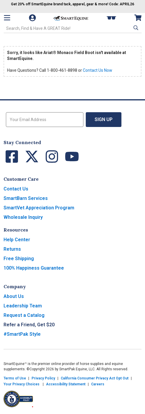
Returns (12, 249)
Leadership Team (23, 306)
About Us (14, 296)
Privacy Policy (43, 378)
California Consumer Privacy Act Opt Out (94, 378)
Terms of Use (15, 378)
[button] (135, 28)
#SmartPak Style (22, 334)
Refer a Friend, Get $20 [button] (29, 324)
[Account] (33, 17)
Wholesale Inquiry (23, 217)
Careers (97, 384)
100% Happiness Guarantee (34, 268)
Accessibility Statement (65, 384)
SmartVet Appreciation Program (39, 208)
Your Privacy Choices (21, 384)
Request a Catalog (24, 315)
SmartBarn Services (26, 198)
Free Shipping (19, 258)
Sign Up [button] (104, 119)
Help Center (17, 239)
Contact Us (16, 189)
